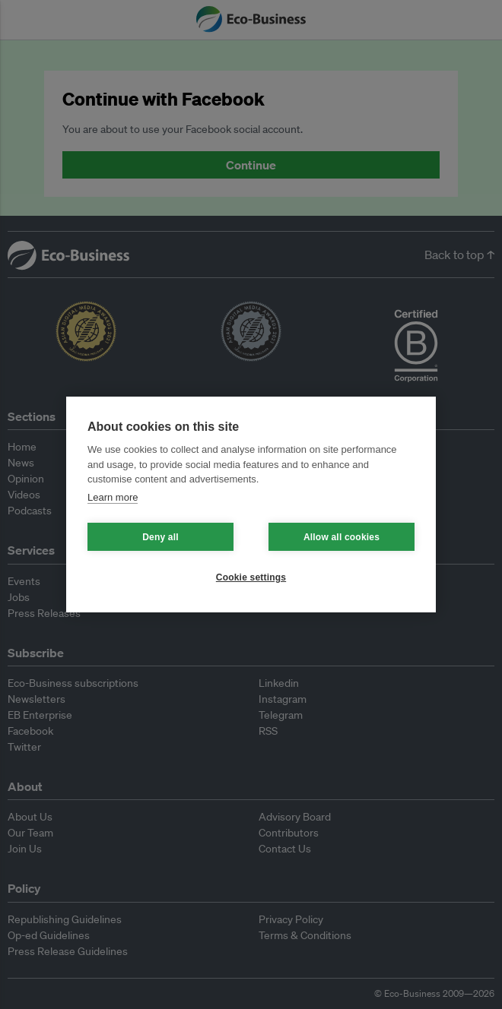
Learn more (112, 497)
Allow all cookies (341, 537)
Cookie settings (251, 577)
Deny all (160, 537)
